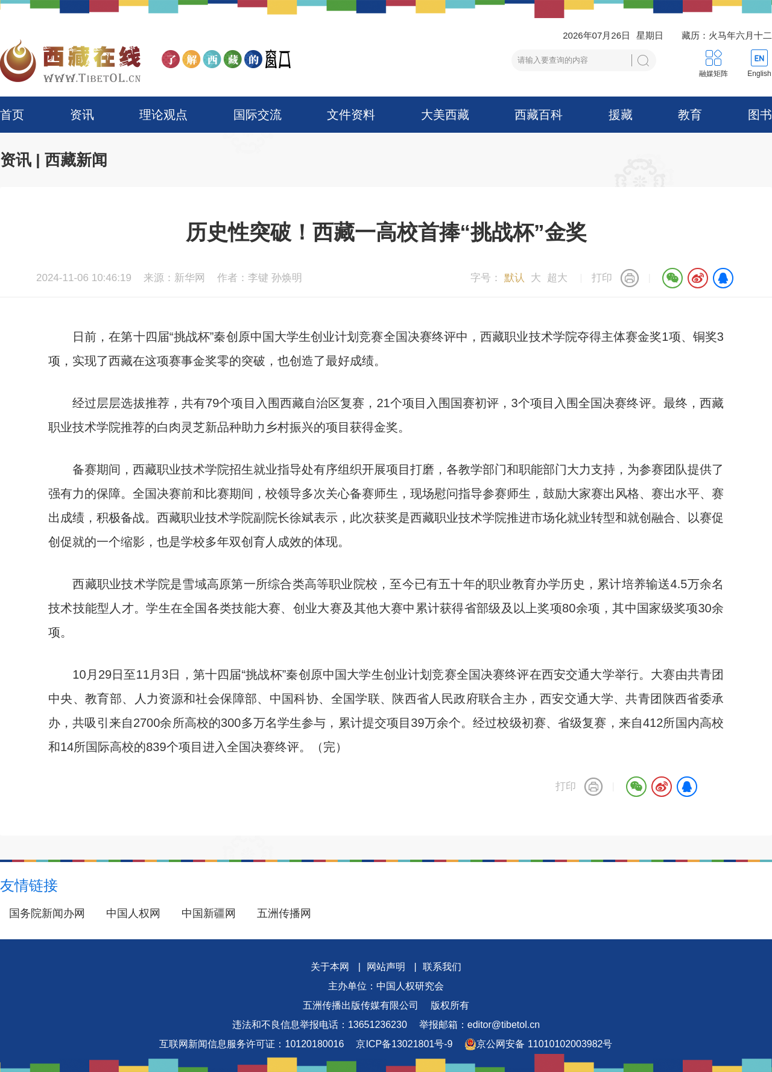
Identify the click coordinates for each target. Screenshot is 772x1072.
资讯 (82, 114)
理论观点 (163, 114)
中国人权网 (133, 913)
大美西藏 (445, 114)
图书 (760, 114)
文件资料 (351, 114)
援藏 (621, 114)
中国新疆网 (209, 913)
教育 (690, 114)
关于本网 (330, 967)
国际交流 (257, 114)
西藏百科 (538, 114)
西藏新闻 (76, 160)
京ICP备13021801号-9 (404, 1044)
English (759, 73)
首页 (12, 114)
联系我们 (442, 967)
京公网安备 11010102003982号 (538, 1044)
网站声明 (386, 967)
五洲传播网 (284, 913)
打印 (602, 278)
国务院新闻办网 (47, 913)
